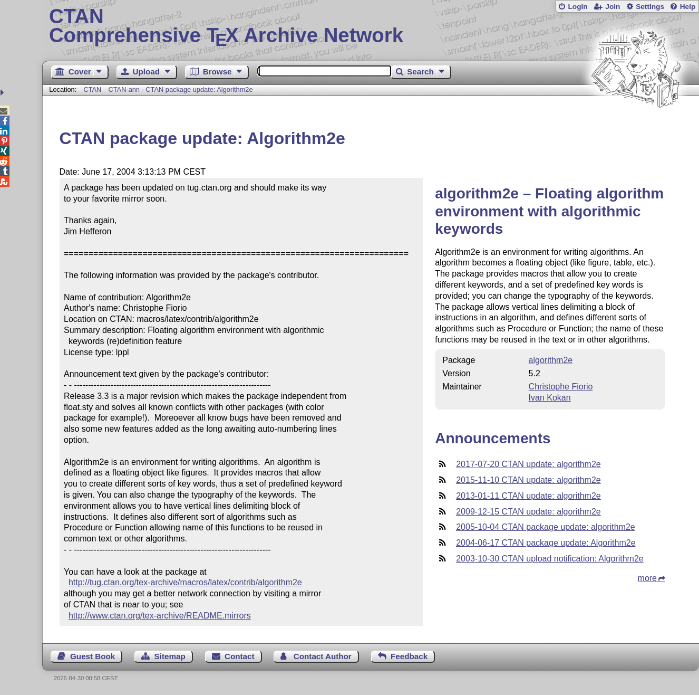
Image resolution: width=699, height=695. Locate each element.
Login (577, 7)
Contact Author (323, 656)
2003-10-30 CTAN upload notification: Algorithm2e (549, 558)
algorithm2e (551, 360)
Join (612, 7)
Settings (650, 7)
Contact (240, 656)
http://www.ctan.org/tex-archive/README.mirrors (160, 615)
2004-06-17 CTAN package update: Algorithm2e (545, 542)
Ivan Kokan (550, 397)
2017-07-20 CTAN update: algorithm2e (528, 464)
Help (688, 7)
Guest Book (92, 656)
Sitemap (170, 656)
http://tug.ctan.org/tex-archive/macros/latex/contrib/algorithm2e (185, 582)
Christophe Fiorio (561, 386)
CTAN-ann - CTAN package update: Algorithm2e (180, 89)
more (647, 578)
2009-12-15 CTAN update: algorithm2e (528, 511)
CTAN (92, 89)
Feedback (409, 656)
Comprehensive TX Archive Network (370, 26)
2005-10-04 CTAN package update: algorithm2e (545, 526)
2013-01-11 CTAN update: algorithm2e (528, 495)
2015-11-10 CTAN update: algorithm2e (528, 479)
